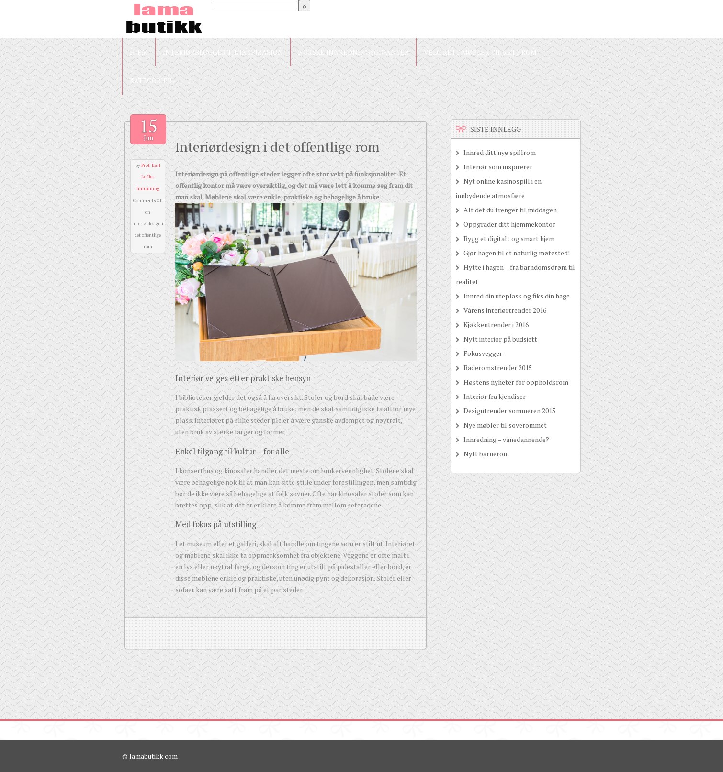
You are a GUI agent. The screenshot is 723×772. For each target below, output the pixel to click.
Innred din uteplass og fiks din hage (516, 295)
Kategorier (153, 80)
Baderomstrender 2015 (497, 367)
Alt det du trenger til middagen (510, 209)
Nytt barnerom (486, 453)
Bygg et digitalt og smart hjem (508, 238)
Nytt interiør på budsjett (500, 338)
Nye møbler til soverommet (505, 425)
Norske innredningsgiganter (353, 51)
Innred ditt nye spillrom (499, 152)
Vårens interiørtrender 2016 (504, 310)
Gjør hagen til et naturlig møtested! (516, 252)
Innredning (147, 189)
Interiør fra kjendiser (494, 396)
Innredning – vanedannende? (506, 439)
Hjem (139, 51)
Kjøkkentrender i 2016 (496, 324)
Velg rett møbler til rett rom (480, 51)
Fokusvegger (482, 353)
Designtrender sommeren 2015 (509, 410)
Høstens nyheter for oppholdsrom (515, 381)
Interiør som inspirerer (497, 166)
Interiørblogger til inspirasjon (223, 51)
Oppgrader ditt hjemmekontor (509, 224)
